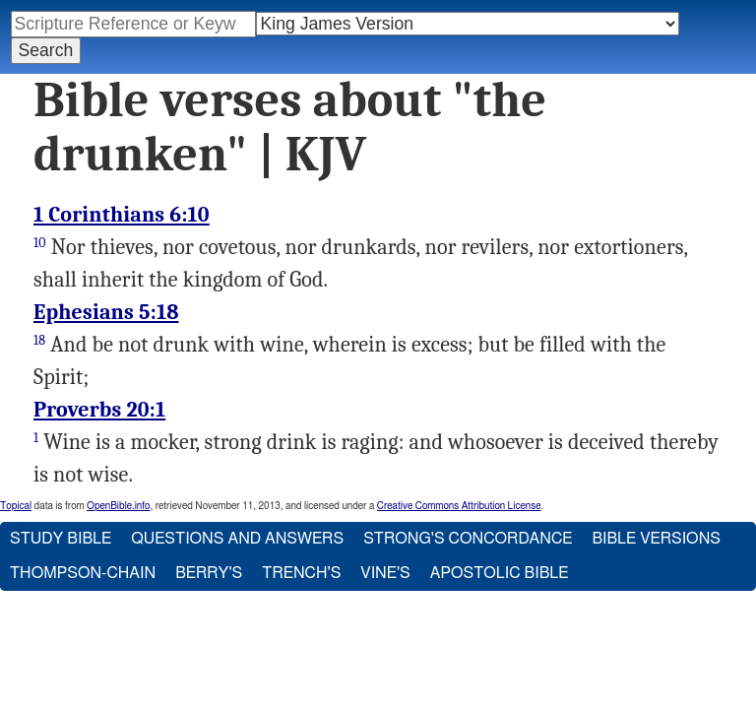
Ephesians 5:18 (106, 312)
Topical (16, 506)
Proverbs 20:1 (99, 409)
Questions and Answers (237, 539)
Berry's (208, 573)
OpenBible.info (118, 506)
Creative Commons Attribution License (459, 506)
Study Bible (60, 539)
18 (39, 340)
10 (39, 242)
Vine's (385, 573)
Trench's (301, 573)
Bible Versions (656, 539)
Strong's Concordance (467, 539)
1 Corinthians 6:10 (121, 214)
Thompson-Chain (83, 573)
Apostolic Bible (499, 573)
